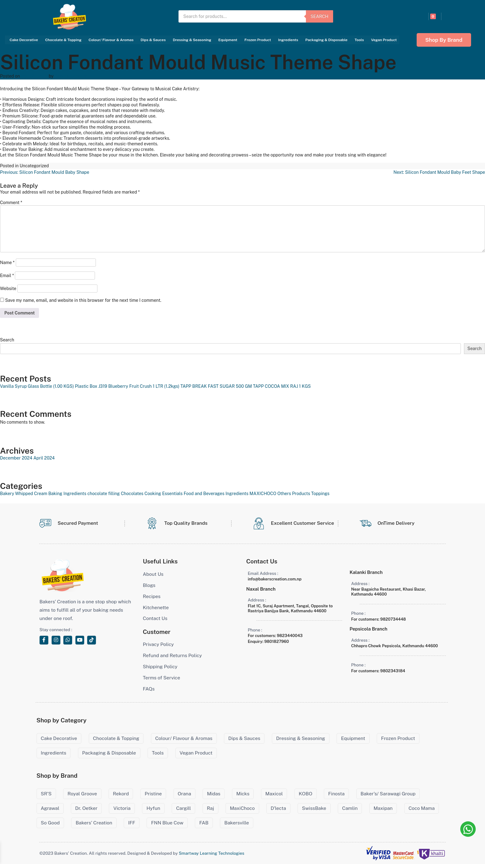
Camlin (350, 808)
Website (8, 288)
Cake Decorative (24, 40)
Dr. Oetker (86, 808)
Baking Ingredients (67, 493)
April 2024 (44, 458)
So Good (50, 823)
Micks (242, 794)
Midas (213, 794)
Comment (11, 202)
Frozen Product (257, 40)
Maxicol (274, 794)
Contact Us (155, 618)
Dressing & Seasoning (192, 40)
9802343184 (392, 671)
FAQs (149, 689)
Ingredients (288, 40)
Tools (359, 40)
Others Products (293, 493)
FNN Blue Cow (167, 823)
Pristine (153, 794)
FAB (203, 823)
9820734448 (393, 619)
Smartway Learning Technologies (211, 853)
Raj (210, 808)
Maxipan (383, 808)
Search (319, 16)
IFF (131, 823)
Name (7, 262)
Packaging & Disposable (326, 40)
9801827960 (276, 641)
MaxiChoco (242, 808)
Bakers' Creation (71, 76)
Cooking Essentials (163, 493)
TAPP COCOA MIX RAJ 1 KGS (282, 386)
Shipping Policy (160, 666)
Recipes (152, 596)
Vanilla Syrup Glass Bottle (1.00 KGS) (37, 386)
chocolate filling (104, 493)
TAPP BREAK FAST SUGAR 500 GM (216, 386)
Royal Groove (82, 794)
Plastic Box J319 (91, 386)
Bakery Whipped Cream (23, 493)
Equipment (227, 40)
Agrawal (50, 808)
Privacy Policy (158, 644)
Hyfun (153, 808)
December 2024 (16, 458)
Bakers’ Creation (93, 823)
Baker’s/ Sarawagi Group (388, 794)
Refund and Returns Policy (172, 655)
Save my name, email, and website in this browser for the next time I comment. (83, 300)
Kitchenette (156, 607)
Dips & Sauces (153, 40)
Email (7, 275)
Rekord (121, 794)
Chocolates (132, 493)
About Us (153, 574)
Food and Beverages (204, 493)
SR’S (46, 794)
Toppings (320, 493)
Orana (184, 794)
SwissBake (314, 808)
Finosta (336, 794)
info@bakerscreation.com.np (275, 579)
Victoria (122, 808)
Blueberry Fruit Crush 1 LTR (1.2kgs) (143, 386)
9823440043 (290, 635)
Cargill (183, 808)
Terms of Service (161, 678)
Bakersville (236, 823)
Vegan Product (384, 40)
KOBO (305, 794)
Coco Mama (422, 808)
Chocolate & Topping (63, 40)
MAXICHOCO (262, 493)
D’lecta (278, 808)
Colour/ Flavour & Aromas (110, 40)
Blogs (149, 585)
